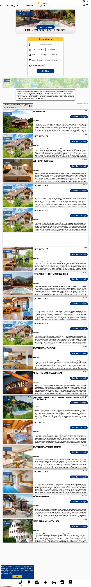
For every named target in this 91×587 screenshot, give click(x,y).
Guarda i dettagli (79, 116)
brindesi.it (45, 3)
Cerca (45, 71)
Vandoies (7, 113)
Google (26, 567)
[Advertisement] (45, 560)
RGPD (10, 573)
